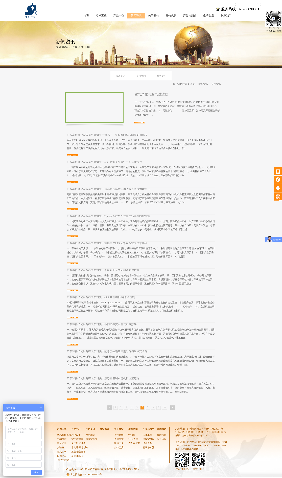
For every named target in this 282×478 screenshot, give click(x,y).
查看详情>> (139, 122)
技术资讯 (216, 84)
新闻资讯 (203, 84)
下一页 (172, 407)
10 (164, 407)
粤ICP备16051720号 (130, 469)
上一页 (109, 407)
